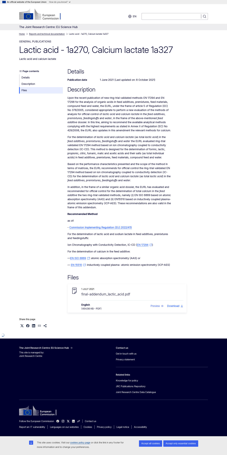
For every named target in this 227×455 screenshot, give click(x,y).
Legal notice (122, 427)
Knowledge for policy (127, 380)
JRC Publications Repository (130, 386)
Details (25, 77)
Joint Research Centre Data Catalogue (136, 392)
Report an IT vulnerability (32, 427)
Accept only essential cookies (181, 443)
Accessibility (140, 427)
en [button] (132, 16)
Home (22, 34)
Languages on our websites (64, 427)
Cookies (88, 427)
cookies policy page (80, 442)
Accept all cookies (150, 443)
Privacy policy (104, 427)
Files (24, 90)
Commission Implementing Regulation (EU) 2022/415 (100, 227)
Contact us (90, 421)
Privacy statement (125, 359)
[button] (157, 306)
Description (28, 83)
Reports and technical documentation (47, 34)
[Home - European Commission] (42, 14)
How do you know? (60, 2)
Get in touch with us (126, 353)
